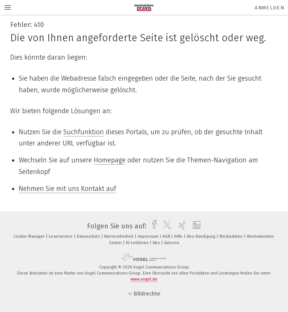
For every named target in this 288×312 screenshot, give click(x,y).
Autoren (171, 242)
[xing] (180, 226)
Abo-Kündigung (201, 236)
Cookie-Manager (30, 236)
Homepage (110, 160)
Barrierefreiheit (119, 236)
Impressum (148, 236)
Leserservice (61, 236)
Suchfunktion (83, 132)
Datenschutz (89, 236)
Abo (157, 242)
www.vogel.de (144, 279)
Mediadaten (231, 236)
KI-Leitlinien (138, 242)
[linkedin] (194, 226)
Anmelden (269, 7)
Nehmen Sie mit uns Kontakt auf (67, 188)
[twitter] (165, 226)
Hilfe (179, 236)
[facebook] (152, 226)
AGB (166, 236)
